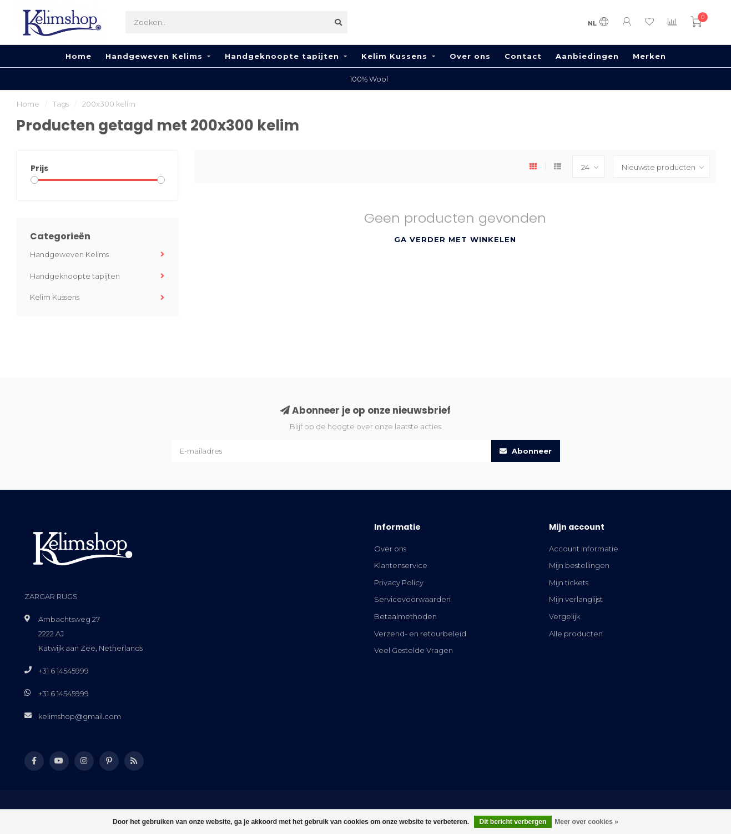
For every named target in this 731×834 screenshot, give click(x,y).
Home (78, 56)
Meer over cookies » (586, 822)
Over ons (470, 56)
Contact (523, 56)
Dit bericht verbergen (513, 822)
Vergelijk (564, 616)
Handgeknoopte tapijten (282, 56)
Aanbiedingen (587, 56)
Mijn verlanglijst (576, 599)
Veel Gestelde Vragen (413, 650)
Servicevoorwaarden (412, 599)
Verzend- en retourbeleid (420, 633)
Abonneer (526, 450)
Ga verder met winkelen (455, 239)
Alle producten (576, 633)
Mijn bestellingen (579, 565)
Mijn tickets (568, 582)
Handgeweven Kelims (154, 56)
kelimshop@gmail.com (79, 716)
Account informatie (583, 548)
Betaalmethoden (405, 616)
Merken (649, 56)
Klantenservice (400, 565)
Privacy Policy (399, 582)
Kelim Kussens (394, 56)
